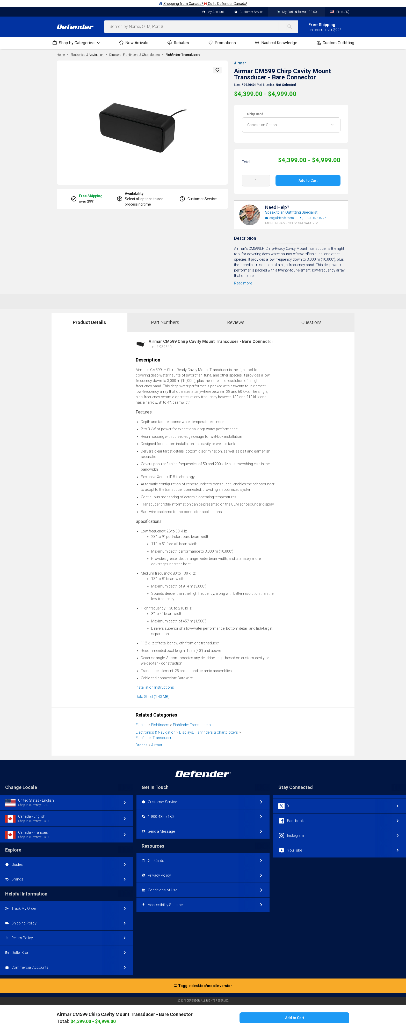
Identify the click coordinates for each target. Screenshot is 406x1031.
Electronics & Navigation (156, 732)
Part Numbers (165, 322)
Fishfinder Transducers (182, 54)
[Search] (292, 26)
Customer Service (248, 12)
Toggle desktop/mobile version (203, 986)
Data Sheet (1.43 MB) (153, 697)
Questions (311, 322)
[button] (217, 70)
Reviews (235, 322)
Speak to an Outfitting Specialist (291, 212)
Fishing (142, 725)
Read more (243, 283)
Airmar (240, 63)
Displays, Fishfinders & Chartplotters (208, 732)
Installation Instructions (155, 687)
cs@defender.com (279, 218)
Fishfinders (160, 725)
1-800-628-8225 (313, 218)
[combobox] (201, 26)
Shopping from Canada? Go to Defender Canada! (203, 4)
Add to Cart (308, 180)
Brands (142, 745)
